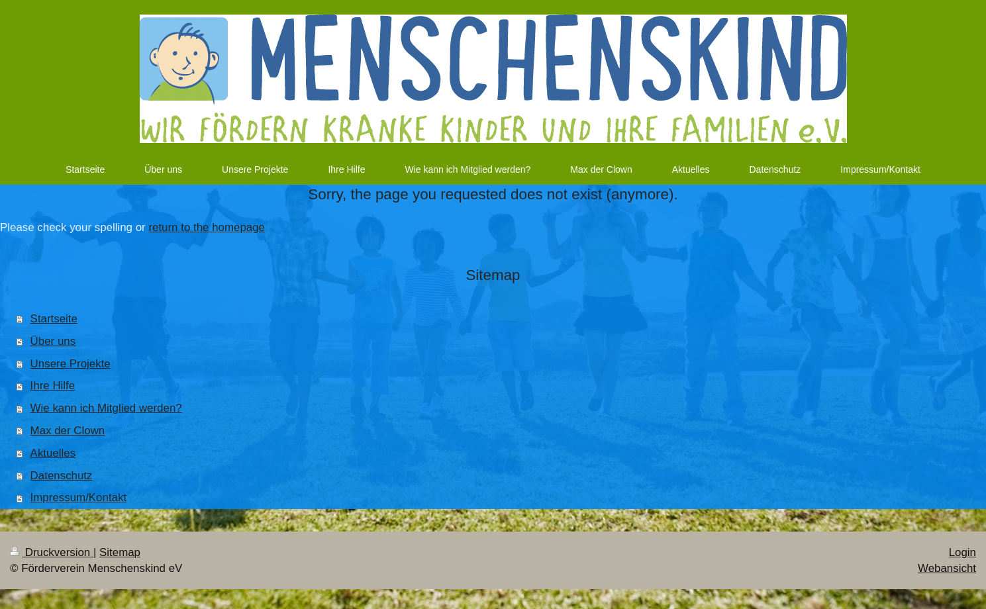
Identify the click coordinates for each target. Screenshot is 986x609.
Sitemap (119, 552)
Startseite (53, 318)
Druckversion (51, 552)
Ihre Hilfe (52, 385)
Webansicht (947, 568)
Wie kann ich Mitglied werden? (106, 408)
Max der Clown (67, 430)
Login (962, 552)
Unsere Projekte (70, 363)
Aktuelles (53, 453)
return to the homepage (206, 227)
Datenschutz (61, 475)
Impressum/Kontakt (78, 497)
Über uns (53, 341)
